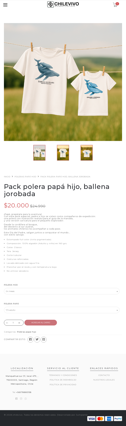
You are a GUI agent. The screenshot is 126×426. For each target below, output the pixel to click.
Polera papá (11, 304)
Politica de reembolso (63, 380)
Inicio (7, 177)
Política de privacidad (63, 384)
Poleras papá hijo (25, 177)
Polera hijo (11, 285)
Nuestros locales (104, 380)
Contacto (104, 375)
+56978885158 (24, 392)
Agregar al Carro (40, 322)
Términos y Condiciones (63, 375)
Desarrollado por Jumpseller (72, 415)
